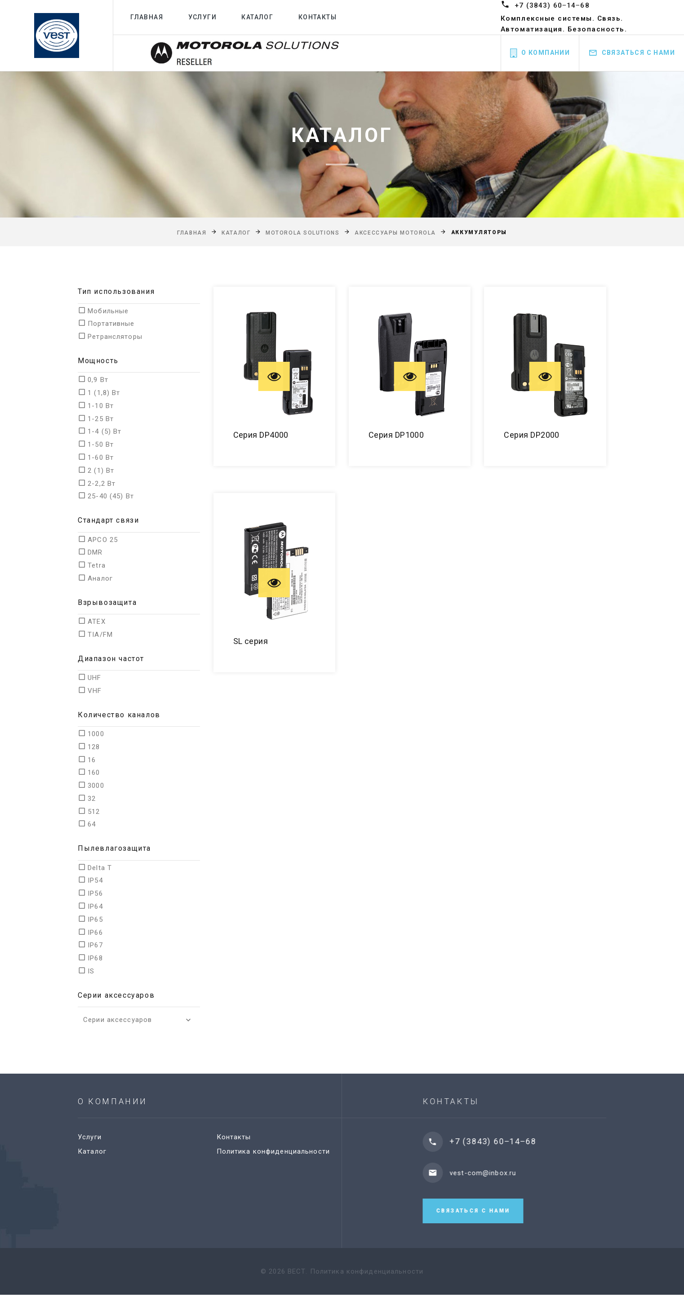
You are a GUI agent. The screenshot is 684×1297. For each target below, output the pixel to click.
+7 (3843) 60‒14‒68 (553, 5)
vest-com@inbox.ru (497, 1173)
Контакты (321, 17)
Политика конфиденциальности (282, 1151)
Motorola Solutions (302, 233)
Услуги (206, 17)
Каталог (261, 17)
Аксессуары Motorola (395, 233)
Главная (150, 17)
